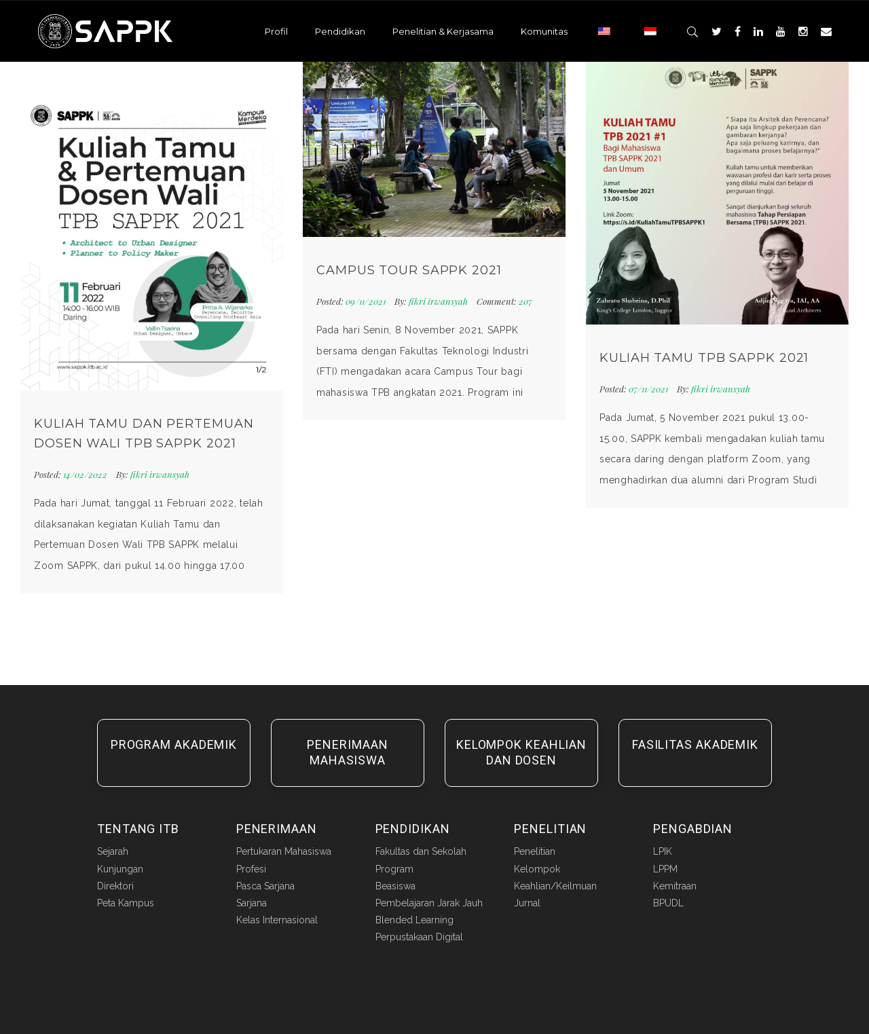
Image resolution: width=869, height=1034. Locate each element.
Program (394, 869)
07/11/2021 (649, 388)
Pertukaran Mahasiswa (283, 851)
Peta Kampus (125, 903)
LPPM (665, 869)
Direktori (115, 886)
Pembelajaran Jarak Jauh (429, 903)
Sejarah (112, 851)
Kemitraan (675, 886)
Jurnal (527, 903)
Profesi (251, 869)
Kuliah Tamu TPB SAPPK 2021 (704, 357)
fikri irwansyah (159, 474)
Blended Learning (414, 920)
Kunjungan (120, 869)
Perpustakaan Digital (419, 936)
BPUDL (668, 903)
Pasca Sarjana (265, 886)
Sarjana (251, 903)
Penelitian (534, 851)
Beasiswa (395, 886)
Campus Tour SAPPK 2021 (409, 270)
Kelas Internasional (277, 920)
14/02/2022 (86, 474)
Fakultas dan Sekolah (420, 851)
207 (504, 301)
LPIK (662, 851)
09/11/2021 (367, 301)
